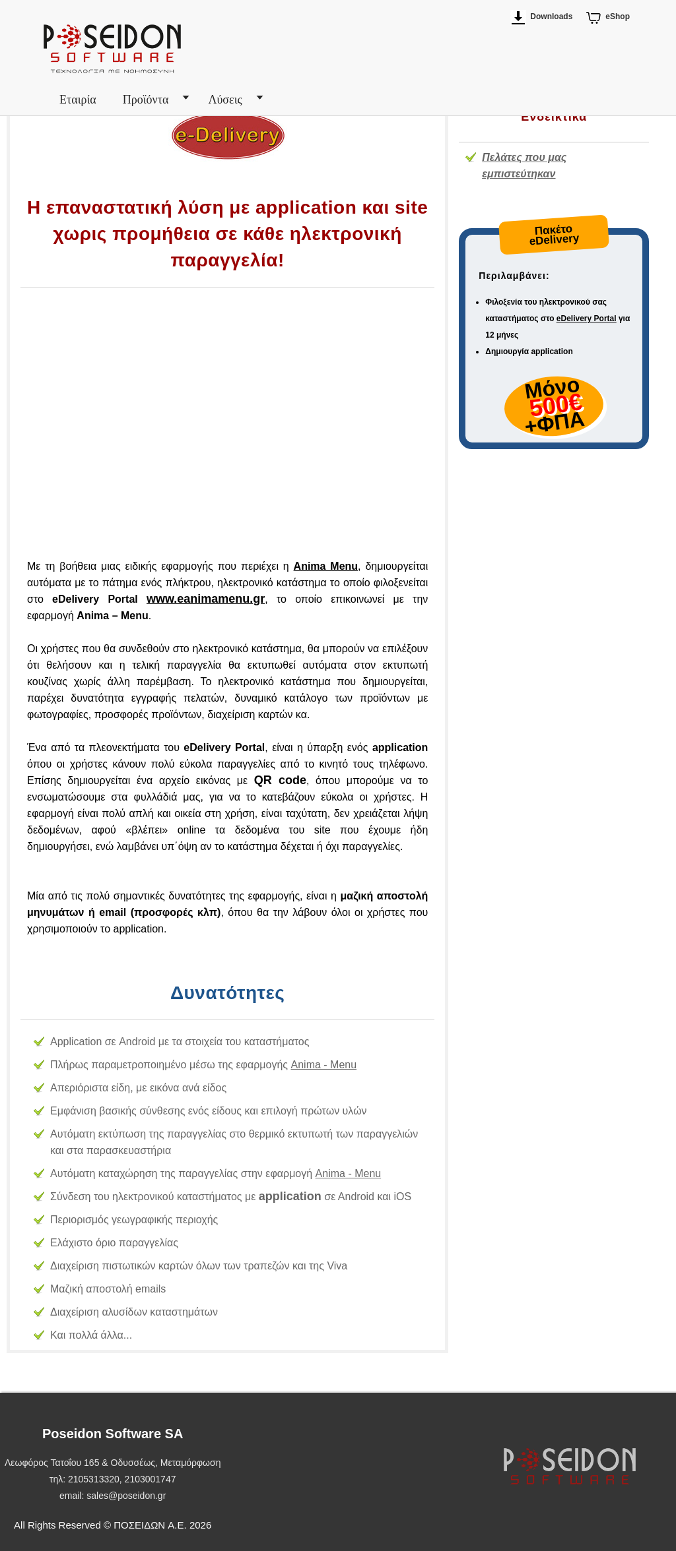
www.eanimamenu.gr (206, 598)
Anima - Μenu (324, 1064)
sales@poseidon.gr (126, 1495)
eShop (617, 16)
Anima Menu (326, 566)
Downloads (551, 16)
